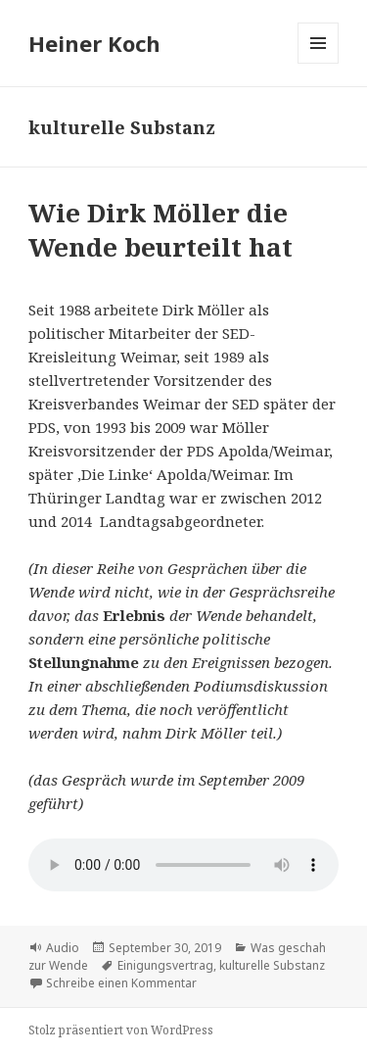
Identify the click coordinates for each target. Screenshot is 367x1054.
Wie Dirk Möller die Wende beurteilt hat (160, 229)
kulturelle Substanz (272, 965)
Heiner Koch (94, 43)
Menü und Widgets (318, 63)
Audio (62, 947)
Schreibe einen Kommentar (121, 983)
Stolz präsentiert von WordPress (120, 1030)
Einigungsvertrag (165, 965)
